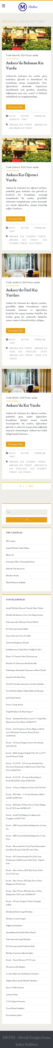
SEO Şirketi (11, 541)
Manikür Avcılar (12, 575)
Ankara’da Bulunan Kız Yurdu (26, 38)
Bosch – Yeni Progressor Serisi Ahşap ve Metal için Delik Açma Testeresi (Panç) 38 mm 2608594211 (25, 732)
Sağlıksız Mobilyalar (14, 925)
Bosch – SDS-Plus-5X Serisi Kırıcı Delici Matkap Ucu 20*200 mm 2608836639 (26, 806)
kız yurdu (35, 243)
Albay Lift (10, 555)
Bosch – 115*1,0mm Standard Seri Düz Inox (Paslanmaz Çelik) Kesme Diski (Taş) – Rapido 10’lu (25, 860)
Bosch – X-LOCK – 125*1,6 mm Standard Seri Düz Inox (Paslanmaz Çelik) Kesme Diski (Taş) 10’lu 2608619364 (25, 766)
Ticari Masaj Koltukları (15, 1008)
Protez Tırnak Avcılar (14, 705)
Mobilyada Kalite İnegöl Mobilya (19, 912)
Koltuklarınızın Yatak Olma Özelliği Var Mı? (24, 650)
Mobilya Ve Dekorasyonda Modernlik (21, 663)
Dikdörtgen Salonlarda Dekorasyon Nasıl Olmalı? (26, 670)
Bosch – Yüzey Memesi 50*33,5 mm (20, 960)
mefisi (35, 55)
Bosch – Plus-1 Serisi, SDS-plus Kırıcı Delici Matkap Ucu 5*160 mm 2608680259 (24, 893)
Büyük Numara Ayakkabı (16, 582)
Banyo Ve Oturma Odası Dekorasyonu (21, 656)
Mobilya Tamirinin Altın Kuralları (19, 953)
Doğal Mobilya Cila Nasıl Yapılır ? (19, 712)
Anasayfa (9, 21)
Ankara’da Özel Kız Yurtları (26, 265)
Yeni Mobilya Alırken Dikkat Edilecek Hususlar (25, 691)
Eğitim (25, 116)
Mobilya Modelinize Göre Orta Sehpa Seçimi (24, 615)
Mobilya (14, 119)
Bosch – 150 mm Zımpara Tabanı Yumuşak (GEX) (23, 903)
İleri (31, 486)
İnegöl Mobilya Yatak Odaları (17, 548)
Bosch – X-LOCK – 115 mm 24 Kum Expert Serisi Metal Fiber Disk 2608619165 (23, 779)
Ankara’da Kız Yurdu (26, 381)
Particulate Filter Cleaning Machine (20, 562)
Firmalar (40, 116)
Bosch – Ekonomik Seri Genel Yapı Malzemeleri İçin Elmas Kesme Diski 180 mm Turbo (26, 848)
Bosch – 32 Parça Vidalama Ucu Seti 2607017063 (26, 788)
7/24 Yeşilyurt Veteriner (15, 1001)
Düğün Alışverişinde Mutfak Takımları (21, 981)
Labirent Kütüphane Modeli (17, 643)
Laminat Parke (12, 994)
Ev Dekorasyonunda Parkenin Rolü (20, 946)
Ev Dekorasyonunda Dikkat (17, 629)
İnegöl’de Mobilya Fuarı (16, 677)
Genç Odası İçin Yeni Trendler (18, 636)
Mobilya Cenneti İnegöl (15, 919)
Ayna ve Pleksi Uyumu (15, 987)
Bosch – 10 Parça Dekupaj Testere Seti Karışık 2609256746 (24, 744)
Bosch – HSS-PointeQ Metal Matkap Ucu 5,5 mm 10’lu (26, 837)
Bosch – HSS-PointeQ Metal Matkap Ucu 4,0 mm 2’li (26, 827)
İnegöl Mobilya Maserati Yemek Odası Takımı (24, 608)
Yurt (24, 119)
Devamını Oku (16, 107)
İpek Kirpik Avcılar (13, 698)
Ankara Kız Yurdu (20, 125)
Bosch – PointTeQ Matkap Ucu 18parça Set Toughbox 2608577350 (23, 817)
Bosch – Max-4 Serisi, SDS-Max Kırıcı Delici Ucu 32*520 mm (24, 872)
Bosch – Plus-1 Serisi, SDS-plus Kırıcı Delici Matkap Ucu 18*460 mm (24, 882)
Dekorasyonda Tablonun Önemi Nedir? (22, 622)
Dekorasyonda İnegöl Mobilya (18, 939)
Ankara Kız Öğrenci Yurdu (26, 150)
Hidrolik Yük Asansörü (15, 569)
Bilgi (12, 116)
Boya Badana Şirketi (14, 1015)
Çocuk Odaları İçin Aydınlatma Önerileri (22, 974)
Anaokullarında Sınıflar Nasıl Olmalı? (21, 932)
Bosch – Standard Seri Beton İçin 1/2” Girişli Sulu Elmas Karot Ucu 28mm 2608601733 (26, 720)
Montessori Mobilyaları (15, 967)
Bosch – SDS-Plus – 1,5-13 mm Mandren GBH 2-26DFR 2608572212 (25, 796)
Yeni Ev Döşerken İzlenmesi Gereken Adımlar (25, 684)
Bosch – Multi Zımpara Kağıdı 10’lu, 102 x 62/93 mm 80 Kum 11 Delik (26, 755)
